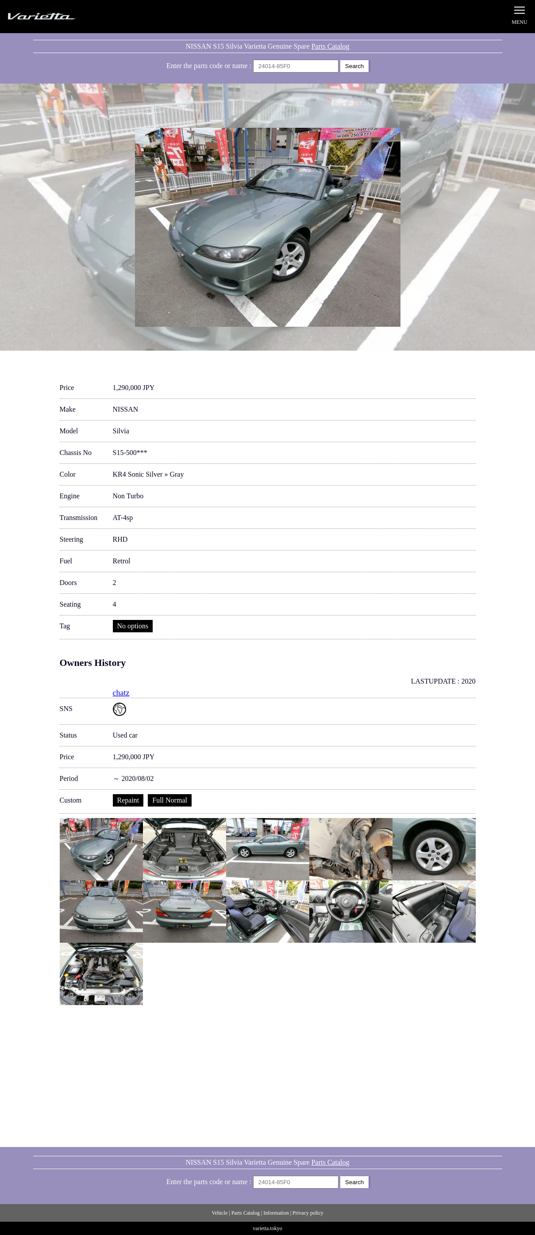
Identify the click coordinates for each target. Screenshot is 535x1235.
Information (276, 1213)
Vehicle (219, 1213)
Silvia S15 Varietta (62, 16)
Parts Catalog (331, 46)
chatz (121, 692)
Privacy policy (308, 1213)
